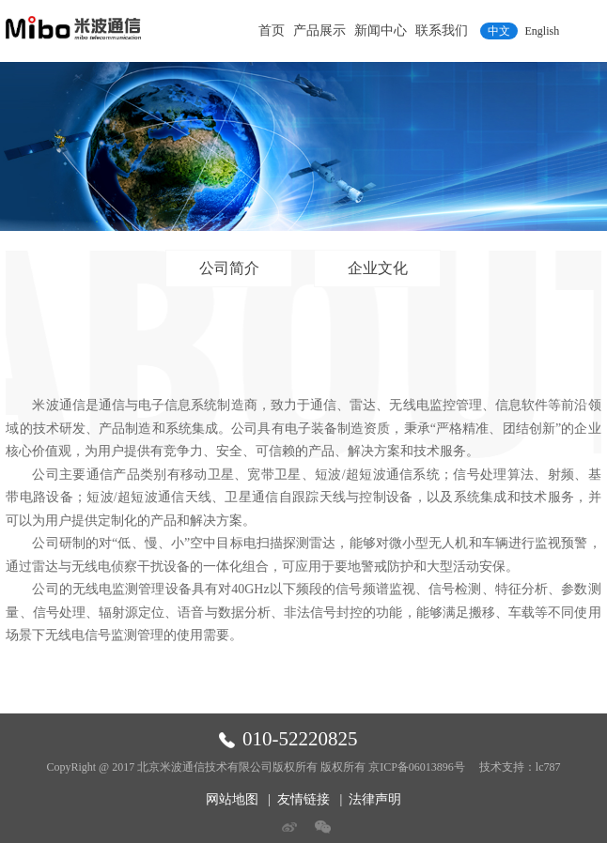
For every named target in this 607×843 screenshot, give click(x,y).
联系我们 (441, 30)
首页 (271, 30)
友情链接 (303, 799)
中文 (499, 31)
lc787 (548, 767)
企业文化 (378, 268)
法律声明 (375, 799)
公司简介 (229, 268)
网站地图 (232, 799)
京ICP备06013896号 (416, 767)
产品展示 (319, 30)
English (542, 31)
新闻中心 (380, 30)
